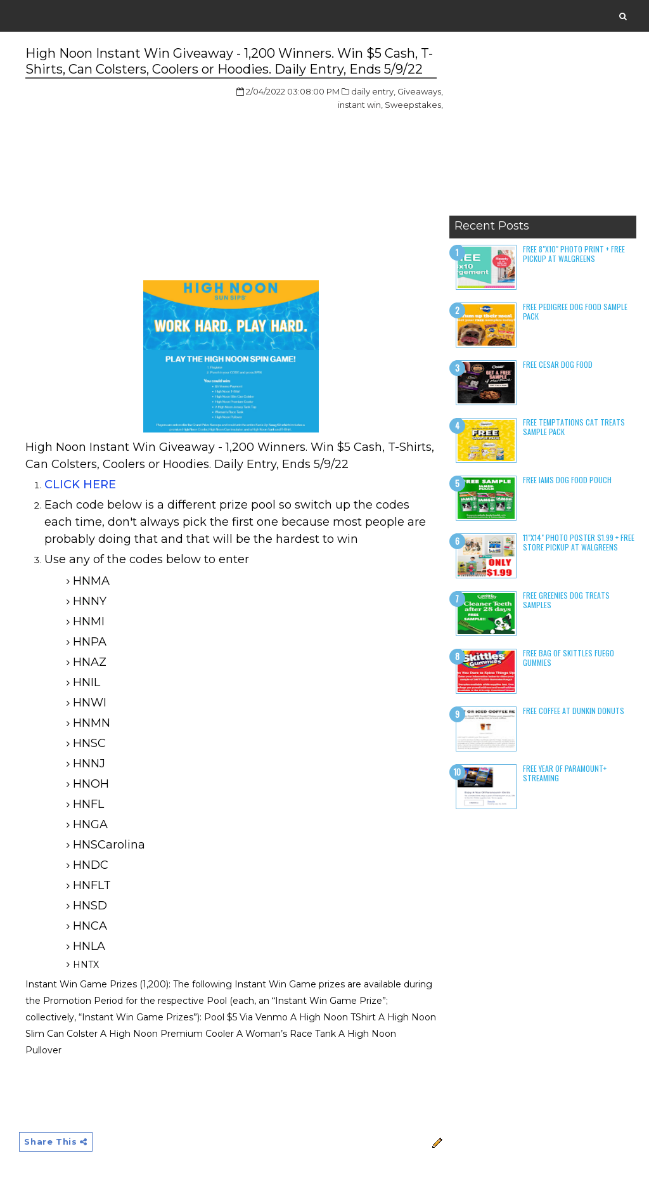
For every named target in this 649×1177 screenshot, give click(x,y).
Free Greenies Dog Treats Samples (566, 599)
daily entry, (373, 91)
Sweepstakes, (414, 105)
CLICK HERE (80, 484)
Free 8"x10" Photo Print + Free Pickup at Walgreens (574, 253)
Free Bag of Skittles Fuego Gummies (568, 657)
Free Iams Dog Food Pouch (567, 479)
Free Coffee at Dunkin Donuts (573, 710)
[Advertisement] (542, 130)
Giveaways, (420, 91)
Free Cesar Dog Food (558, 364)
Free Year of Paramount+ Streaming (565, 773)
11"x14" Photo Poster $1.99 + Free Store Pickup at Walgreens (578, 542)
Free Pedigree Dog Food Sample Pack (575, 311)
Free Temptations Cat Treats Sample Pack (574, 426)
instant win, (360, 105)
